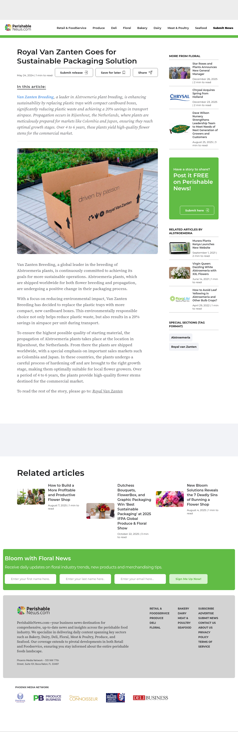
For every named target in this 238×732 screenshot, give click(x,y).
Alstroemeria (180, 337)
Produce (99, 28)
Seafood (201, 28)
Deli (114, 28)
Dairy (157, 28)
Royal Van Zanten (107, 391)
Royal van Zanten (184, 346)
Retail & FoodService (71, 28)
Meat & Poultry (178, 28)
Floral (127, 28)
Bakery (142, 28)
